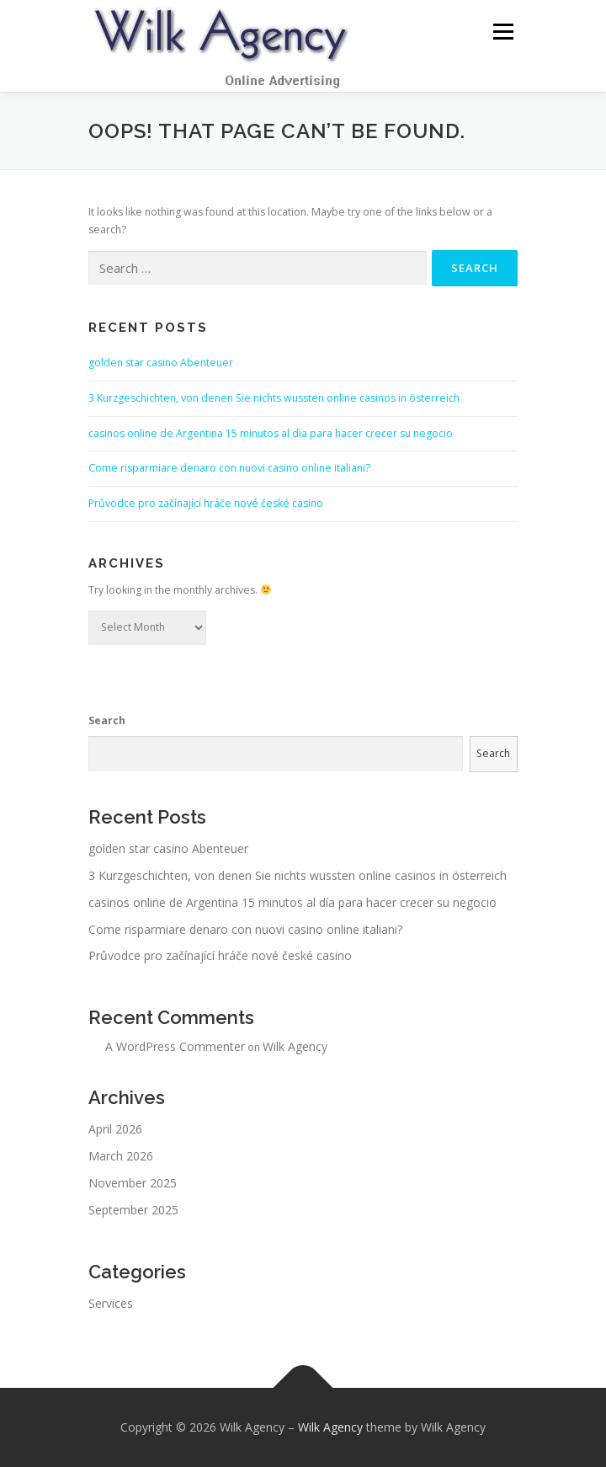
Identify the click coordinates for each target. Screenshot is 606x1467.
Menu (502, 31)
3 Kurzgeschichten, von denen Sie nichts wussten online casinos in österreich (274, 398)
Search (106, 720)
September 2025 (133, 1210)
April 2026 (115, 1129)
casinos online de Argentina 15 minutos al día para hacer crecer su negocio (270, 433)
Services (110, 1303)
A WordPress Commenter (175, 1046)
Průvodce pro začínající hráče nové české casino (205, 503)
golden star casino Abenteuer (160, 362)
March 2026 (120, 1156)
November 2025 (132, 1183)
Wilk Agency (295, 1046)
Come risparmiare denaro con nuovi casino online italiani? (229, 468)
